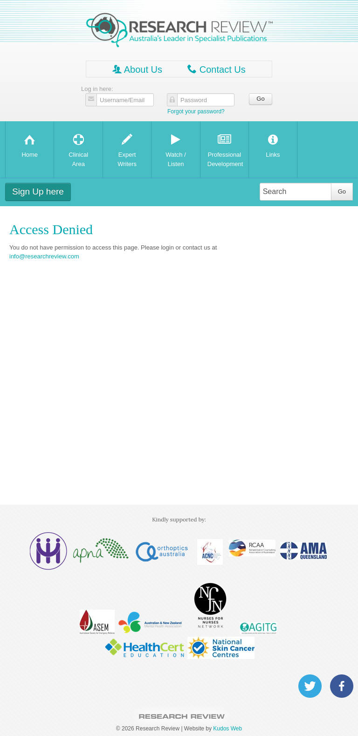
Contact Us (216, 69)
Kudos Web (227, 728)
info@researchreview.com (44, 256)
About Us (137, 69)
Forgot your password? (196, 111)
